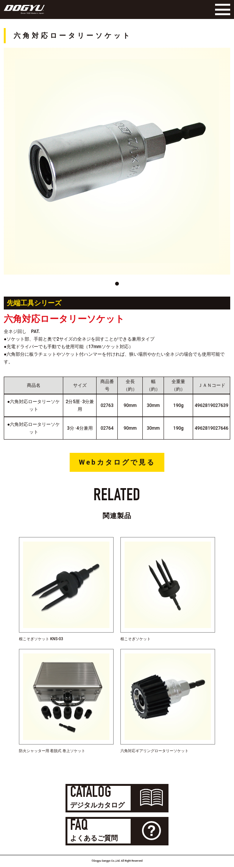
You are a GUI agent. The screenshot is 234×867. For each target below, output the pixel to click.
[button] (117, 284)
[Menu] (220, 9)
